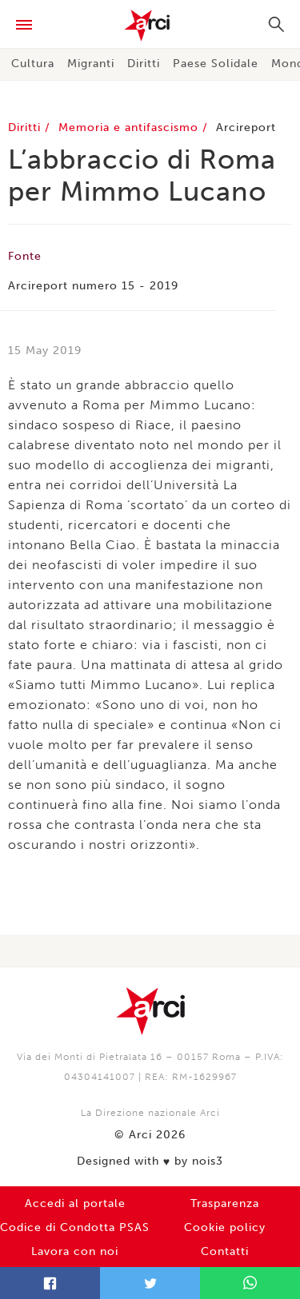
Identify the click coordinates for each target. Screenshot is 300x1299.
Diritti (143, 63)
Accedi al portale (75, 1203)
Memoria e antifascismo (130, 127)
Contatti (225, 1251)
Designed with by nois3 (150, 1161)
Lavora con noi (74, 1251)
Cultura (32, 63)
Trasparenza (224, 1203)
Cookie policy (225, 1227)
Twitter (150, 1283)
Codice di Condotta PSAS (75, 1227)
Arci (150, 26)
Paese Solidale (215, 63)
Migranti (90, 63)
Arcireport (246, 127)
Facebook (50, 1283)
